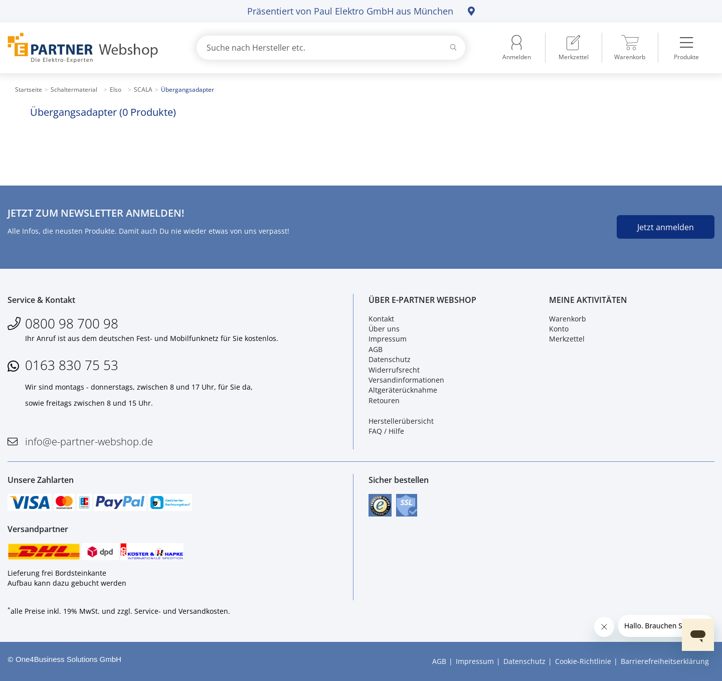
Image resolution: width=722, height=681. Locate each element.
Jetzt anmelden (665, 227)
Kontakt (381, 318)
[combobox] (331, 48)
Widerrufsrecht (394, 370)
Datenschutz (390, 359)
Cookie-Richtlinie (583, 661)
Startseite (28, 89)
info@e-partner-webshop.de (89, 441)
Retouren (384, 400)
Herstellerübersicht (401, 421)
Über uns (384, 328)
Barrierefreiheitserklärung (665, 661)
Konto (559, 328)
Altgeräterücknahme (403, 390)
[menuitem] (574, 48)
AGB (376, 349)
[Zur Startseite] (90, 48)
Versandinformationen (406, 380)
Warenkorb (567, 318)
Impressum (388, 339)
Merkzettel (567, 339)
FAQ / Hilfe (386, 431)
